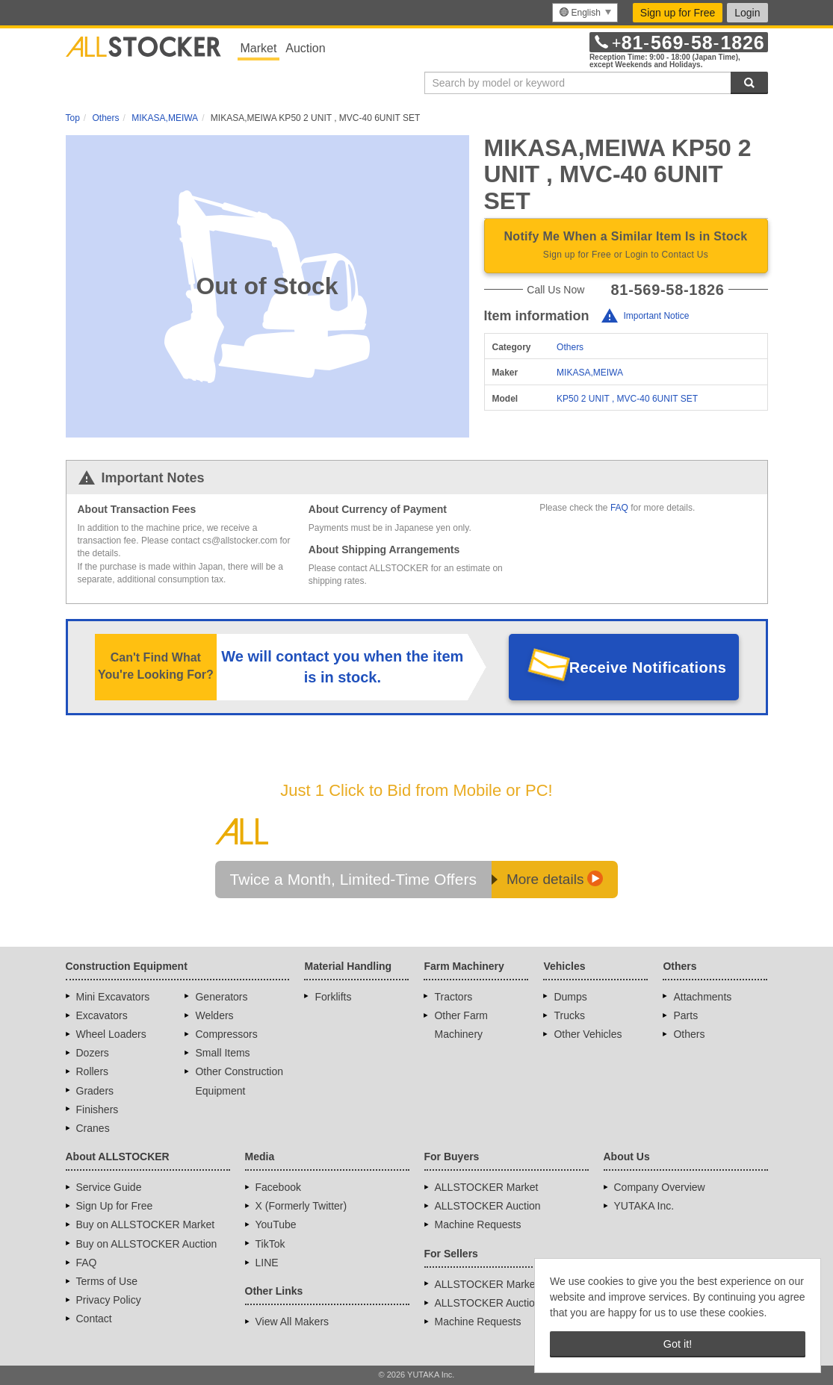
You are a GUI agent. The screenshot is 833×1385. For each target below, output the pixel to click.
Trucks (569, 1015)
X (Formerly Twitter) (301, 1206)
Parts (685, 1015)
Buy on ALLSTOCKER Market (145, 1224)
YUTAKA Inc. (644, 1206)
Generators (221, 997)
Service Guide (109, 1187)
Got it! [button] (677, 1344)
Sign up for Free (677, 13)
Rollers (92, 1071)
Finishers (97, 1109)
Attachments (702, 997)
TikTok (270, 1244)
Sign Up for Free (114, 1206)
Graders (95, 1091)
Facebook (278, 1187)
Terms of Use (106, 1281)
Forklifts (333, 997)
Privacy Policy (108, 1300)
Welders (214, 1015)
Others (570, 347)
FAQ (619, 507)
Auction (305, 48)
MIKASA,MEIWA (590, 372)
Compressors (226, 1034)
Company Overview (659, 1187)
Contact (94, 1319)
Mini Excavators (113, 997)
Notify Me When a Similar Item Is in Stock (626, 246)
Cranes (93, 1128)
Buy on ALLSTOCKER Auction (146, 1244)
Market (259, 48)
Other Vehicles (588, 1034)
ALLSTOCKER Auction (488, 1206)
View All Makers (292, 1322)
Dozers (92, 1053)
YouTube (276, 1224)
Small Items (222, 1053)
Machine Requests (478, 1224)
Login (747, 13)
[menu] (584, 12)
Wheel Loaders (111, 1034)
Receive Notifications (648, 667)
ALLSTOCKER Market (487, 1187)
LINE (267, 1263)
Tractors (453, 997)
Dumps (570, 997)
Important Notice (656, 316)
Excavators (102, 1015)
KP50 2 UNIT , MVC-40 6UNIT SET (627, 398)
